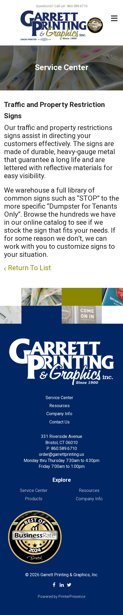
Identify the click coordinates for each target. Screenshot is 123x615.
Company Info (59, 413)
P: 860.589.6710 (61, 448)
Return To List (29, 268)
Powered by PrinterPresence (61, 596)
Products (33, 498)
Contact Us (59, 422)
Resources (59, 405)
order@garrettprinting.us (61, 454)
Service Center (59, 397)
